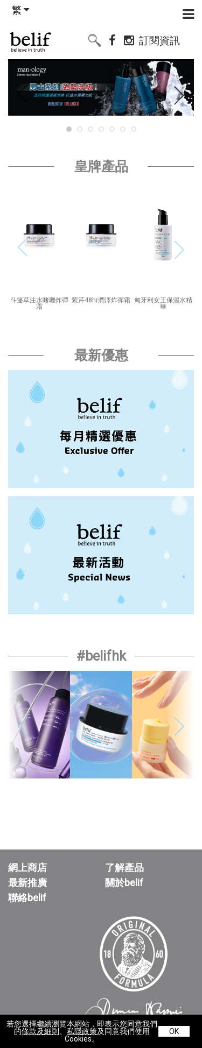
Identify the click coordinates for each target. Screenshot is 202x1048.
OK (174, 1031)
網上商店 (27, 868)
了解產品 (124, 868)
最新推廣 (27, 883)
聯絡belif (27, 898)
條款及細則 (40, 1031)
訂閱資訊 (159, 38)
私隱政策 (82, 1031)
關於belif (124, 883)
